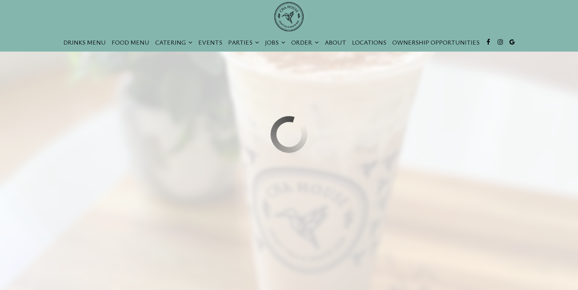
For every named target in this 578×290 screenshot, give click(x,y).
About (335, 42)
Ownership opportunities (436, 42)
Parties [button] (243, 42)
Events (210, 42)
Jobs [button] (275, 42)
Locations (369, 42)
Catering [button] (173, 42)
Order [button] (305, 42)
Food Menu (130, 42)
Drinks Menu (84, 42)
